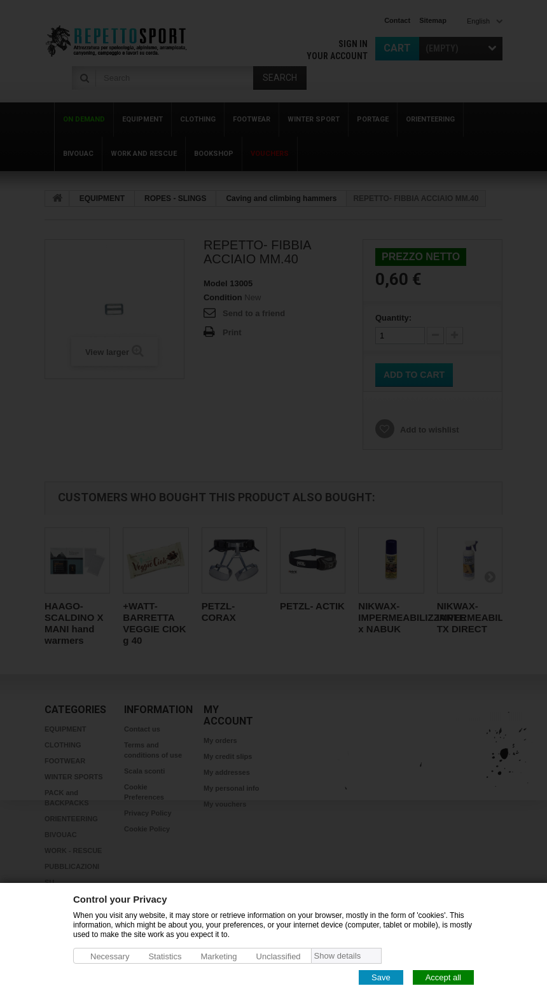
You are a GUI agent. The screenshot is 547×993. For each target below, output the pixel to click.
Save (381, 977)
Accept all (443, 977)
